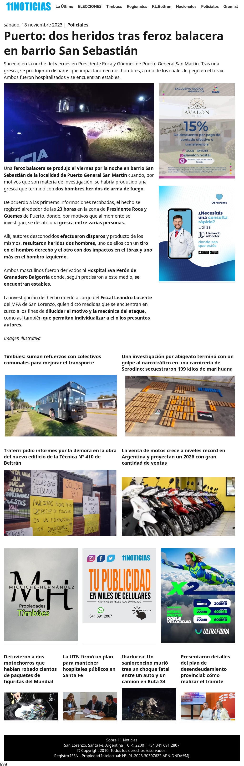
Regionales (137, 6)
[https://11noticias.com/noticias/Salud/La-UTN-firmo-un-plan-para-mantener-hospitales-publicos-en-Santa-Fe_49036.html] (90, 688)
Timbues (114, 6)
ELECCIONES (90, 6)
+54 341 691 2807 (163, 745)
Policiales (210, 6)
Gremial (231, 6)
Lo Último (64, 6)
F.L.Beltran (161, 6)
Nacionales (186, 6)
